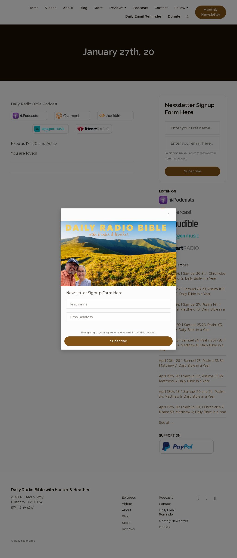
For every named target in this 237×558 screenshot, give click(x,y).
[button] (168, 215)
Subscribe (118, 341)
